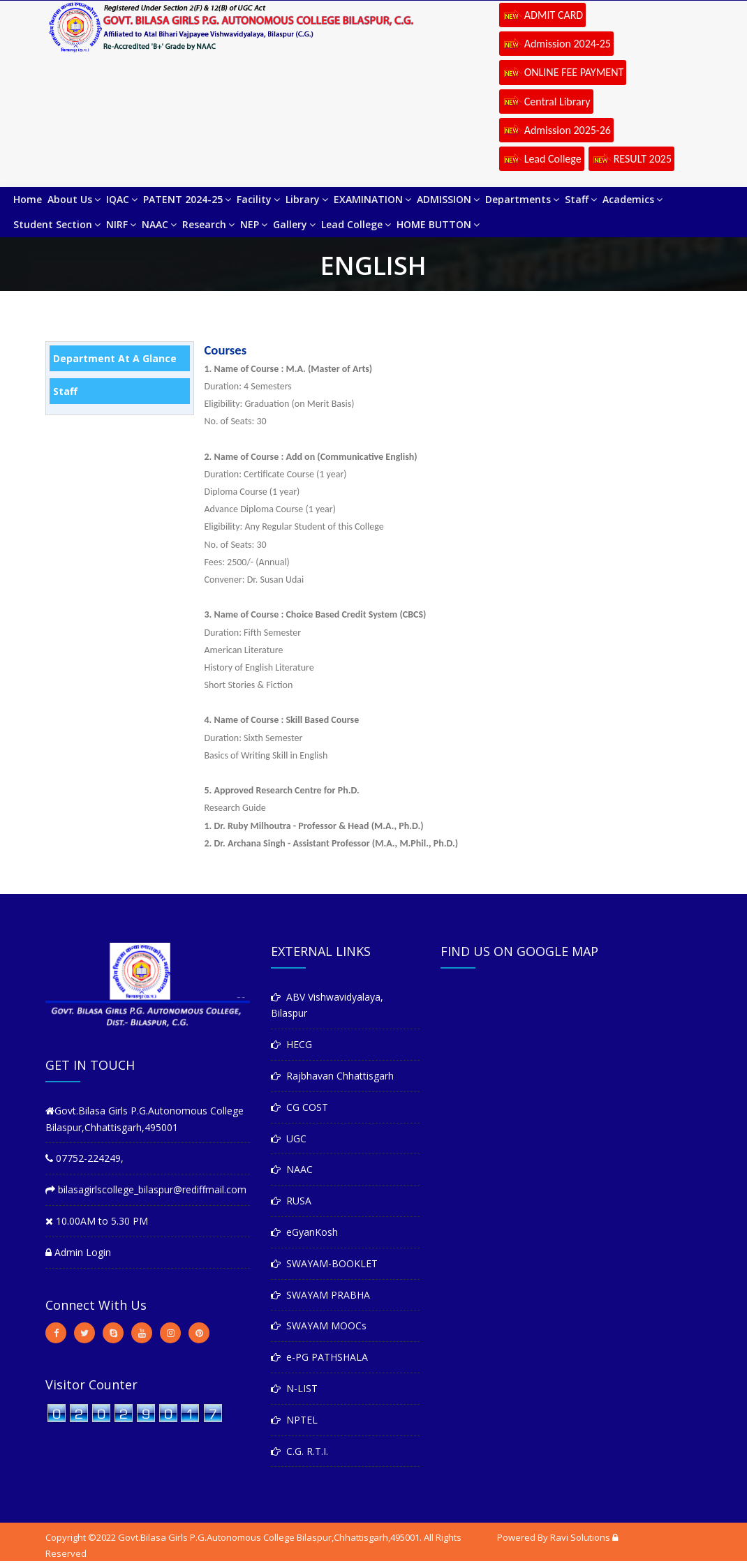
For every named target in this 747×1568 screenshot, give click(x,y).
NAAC (159, 224)
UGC (288, 1138)
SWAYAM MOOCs (319, 1325)
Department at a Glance (115, 358)
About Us (74, 199)
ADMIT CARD (543, 16)
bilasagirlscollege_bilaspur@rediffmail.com (145, 1189)
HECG (291, 1044)
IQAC (122, 199)
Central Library (546, 102)
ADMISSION (448, 199)
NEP (253, 224)
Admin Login (78, 1252)
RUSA (291, 1200)
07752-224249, (84, 1158)
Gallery (294, 224)
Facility (258, 199)
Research (208, 224)
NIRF (121, 224)
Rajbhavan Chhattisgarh (332, 1075)
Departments (522, 199)
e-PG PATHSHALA (319, 1357)
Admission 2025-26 (556, 131)
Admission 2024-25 (556, 44)
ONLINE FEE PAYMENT (563, 73)
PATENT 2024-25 (187, 199)
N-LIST (294, 1388)
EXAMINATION (372, 199)
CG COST (299, 1107)
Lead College (542, 159)
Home (27, 199)
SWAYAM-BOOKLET (324, 1263)
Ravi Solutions (580, 1537)
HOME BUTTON (438, 224)
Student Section (57, 224)
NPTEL (294, 1419)
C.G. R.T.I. (299, 1451)
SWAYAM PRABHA (320, 1294)
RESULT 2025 (631, 159)
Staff (581, 199)
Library (307, 199)
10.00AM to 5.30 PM (96, 1220)
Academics (632, 199)
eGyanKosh (304, 1232)
